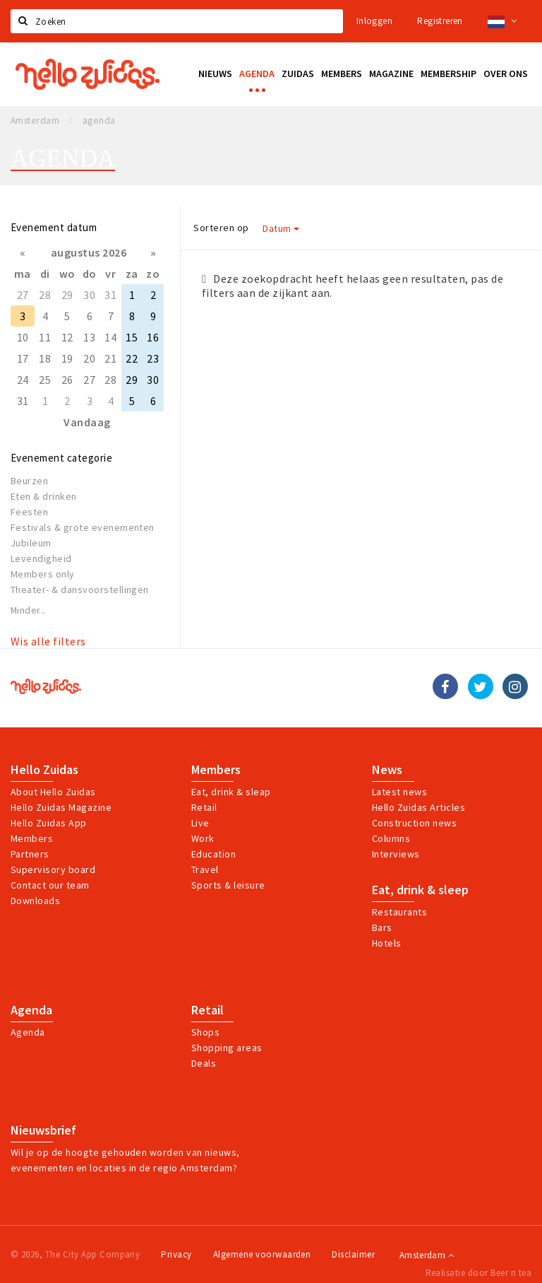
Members (32, 838)
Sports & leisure (228, 885)
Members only (43, 574)
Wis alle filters (48, 641)
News (387, 770)
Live (200, 822)
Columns (391, 838)
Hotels (387, 943)
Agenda (31, 1010)
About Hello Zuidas (53, 791)
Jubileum (31, 543)
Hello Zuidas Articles (418, 807)
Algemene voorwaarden (262, 1254)
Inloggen (374, 21)
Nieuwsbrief (43, 1130)
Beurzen (29, 480)
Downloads (35, 900)
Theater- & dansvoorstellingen (80, 589)
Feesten (29, 511)
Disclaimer (353, 1254)
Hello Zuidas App (49, 822)
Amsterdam (426, 1255)
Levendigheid (41, 558)
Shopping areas (227, 1047)
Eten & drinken (44, 496)
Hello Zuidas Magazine (61, 807)
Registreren (439, 21)
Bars (382, 927)
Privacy (176, 1254)
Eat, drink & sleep (420, 890)
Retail (204, 807)
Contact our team (50, 885)
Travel (205, 869)
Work (203, 838)
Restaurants (399, 912)
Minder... (29, 610)
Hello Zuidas (44, 770)
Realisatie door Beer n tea (478, 1273)
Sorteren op (220, 227)
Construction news (414, 822)
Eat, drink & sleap (231, 791)
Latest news (399, 791)
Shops (205, 1032)
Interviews (396, 854)
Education (213, 854)
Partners (30, 854)
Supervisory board (53, 869)
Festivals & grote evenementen (83, 527)
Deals (203, 1063)
